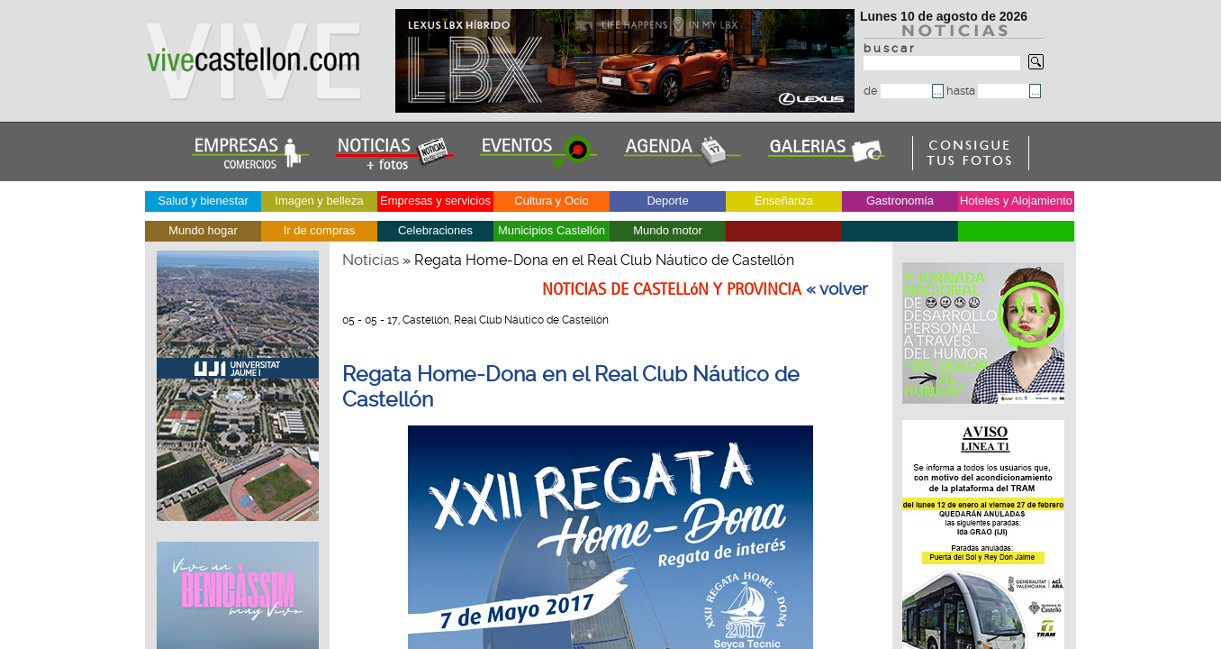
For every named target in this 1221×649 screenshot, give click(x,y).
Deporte (667, 200)
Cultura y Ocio (551, 200)
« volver (837, 289)
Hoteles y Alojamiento (1016, 200)
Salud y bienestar (203, 200)
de (898, 90)
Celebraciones (435, 230)
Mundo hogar (203, 230)
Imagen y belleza (319, 200)
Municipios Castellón (551, 230)
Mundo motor (667, 230)
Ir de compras (319, 230)
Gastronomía (900, 200)
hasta (987, 90)
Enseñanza (784, 200)
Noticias (370, 260)
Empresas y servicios (435, 200)
